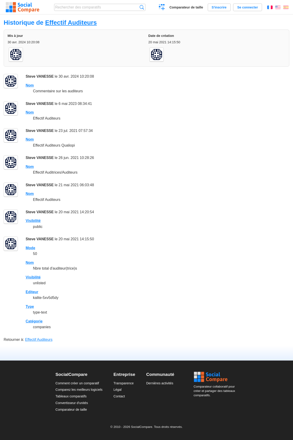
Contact (119, 396)
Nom (30, 85)
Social (216, 377)
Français (270, 7)
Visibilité (33, 221)
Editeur (32, 292)
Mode (30, 248)
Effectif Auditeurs (71, 22)
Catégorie (34, 321)
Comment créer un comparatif (77, 383)
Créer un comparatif (162, 7)
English (278, 7)
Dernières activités (159, 383)
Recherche (142, 7)
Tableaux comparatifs (71, 396)
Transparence (124, 383)
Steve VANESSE (40, 76)
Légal (118, 389)
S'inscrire (219, 7)
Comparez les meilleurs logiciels (79, 389)
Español (286, 7)
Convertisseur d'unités (71, 403)
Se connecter (247, 7)
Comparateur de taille (186, 7)
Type (30, 307)
